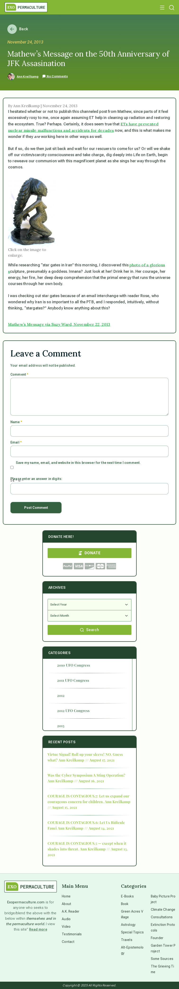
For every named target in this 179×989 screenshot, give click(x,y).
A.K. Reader (70, 911)
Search (89, 630)
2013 (60, 725)
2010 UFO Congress (73, 665)
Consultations (162, 917)
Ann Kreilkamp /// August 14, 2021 (86, 828)
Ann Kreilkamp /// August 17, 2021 (86, 760)
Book (125, 904)
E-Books (127, 896)
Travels (126, 940)
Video (66, 926)
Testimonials (72, 934)
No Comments (55, 76)
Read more (38, 929)
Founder (157, 938)
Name (16, 422)
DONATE (89, 553)
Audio (66, 919)
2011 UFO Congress (73, 680)
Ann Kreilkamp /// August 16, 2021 (76, 780)
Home (66, 896)
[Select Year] (89, 604)
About (66, 904)
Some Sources (162, 959)
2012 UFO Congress (73, 710)
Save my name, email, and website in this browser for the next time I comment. (78, 463)
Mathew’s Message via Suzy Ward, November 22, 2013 (59, 324)
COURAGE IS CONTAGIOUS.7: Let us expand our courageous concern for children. (88, 799)
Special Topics (132, 932)
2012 (61, 695)
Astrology (128, 925)
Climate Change (163, 909)
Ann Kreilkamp (28, 76)
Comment (19, 374)
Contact (68, 942)
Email (16, 442)
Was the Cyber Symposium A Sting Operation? (86, 775)
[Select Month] (89, 615)
